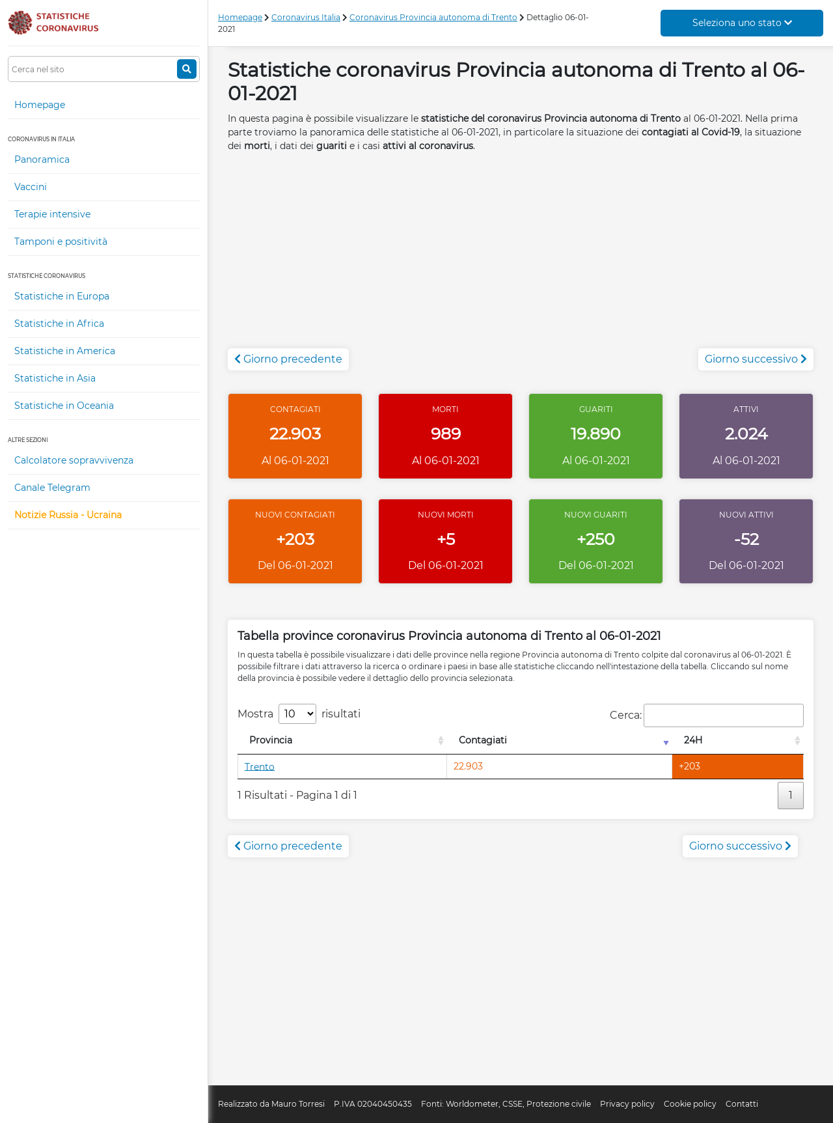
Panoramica (42, 159)
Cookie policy (690, 1104)
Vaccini (30, 187)
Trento (260, 766)
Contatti (742, 1104)
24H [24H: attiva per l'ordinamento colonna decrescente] (693, 740)
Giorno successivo (756, 359)
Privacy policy (627, 1104)
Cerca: (707, 715)
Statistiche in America (64, 351)
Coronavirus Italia (305, 17)
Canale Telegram (52, 487)
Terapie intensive (52, 214)
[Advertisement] (520, 257)
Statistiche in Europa (61, 296)
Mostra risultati (299, 714)
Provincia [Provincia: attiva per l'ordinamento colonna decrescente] (270, 740)
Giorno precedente (288, 359)
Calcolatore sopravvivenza (73, 460)
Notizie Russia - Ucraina (68, 515)
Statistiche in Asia (55, 378)
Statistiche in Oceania (64, 405)
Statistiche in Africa (59, 323)
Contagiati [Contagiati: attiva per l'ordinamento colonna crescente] (483, 740)
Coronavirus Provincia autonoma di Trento (433, 17)
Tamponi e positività (60, 241)
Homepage (39, 105)
